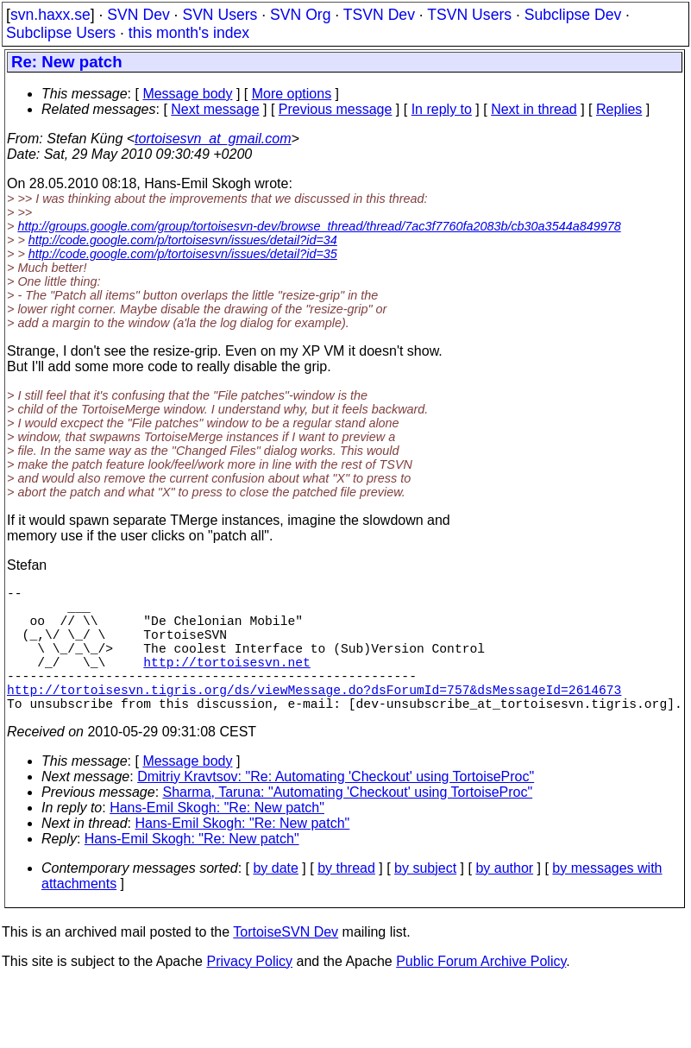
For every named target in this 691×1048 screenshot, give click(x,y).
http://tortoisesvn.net (226, 682)
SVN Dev (138, 14)
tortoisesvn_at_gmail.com (213, 138)
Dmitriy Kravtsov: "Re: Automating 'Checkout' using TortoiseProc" (335, 807)
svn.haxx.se (50, 14)
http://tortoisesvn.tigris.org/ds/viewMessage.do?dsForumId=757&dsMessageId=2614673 (314, 716)
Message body (187, 93)
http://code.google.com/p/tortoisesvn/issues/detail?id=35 (182, 254)
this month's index (189, 32)
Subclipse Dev (573, 14)
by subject (425, 899)
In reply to (441, 109)
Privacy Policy (249, 992)
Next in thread (534, 109)
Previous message (336, 109)
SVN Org (300, 14)
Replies (619, 109)
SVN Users (219, 14)
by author (504, 899)
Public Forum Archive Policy (481, 992)
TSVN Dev (379, 14)
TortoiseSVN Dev (285, 963)
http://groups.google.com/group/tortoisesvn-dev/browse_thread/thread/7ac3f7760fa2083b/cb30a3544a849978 (318, 226)
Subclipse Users (61, 32)
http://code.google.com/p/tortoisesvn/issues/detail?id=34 (182, 240)
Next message (215, 109)
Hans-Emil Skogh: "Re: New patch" (217, 838)
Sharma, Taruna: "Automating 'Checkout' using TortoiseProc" (348, 823)
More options (292, 93)
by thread (346, 899)
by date (275, 899)
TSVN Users (469, 14)
